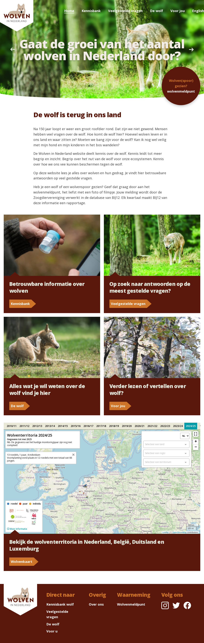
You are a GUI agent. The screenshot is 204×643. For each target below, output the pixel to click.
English (198, 11)
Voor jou (177, 11)
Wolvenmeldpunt (131, 604)
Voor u (51, 631)
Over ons (96, 604)
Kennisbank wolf (60, 604)
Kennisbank (91, 11)
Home (69, 11)
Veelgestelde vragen (125, 11)
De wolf (156, 11)
